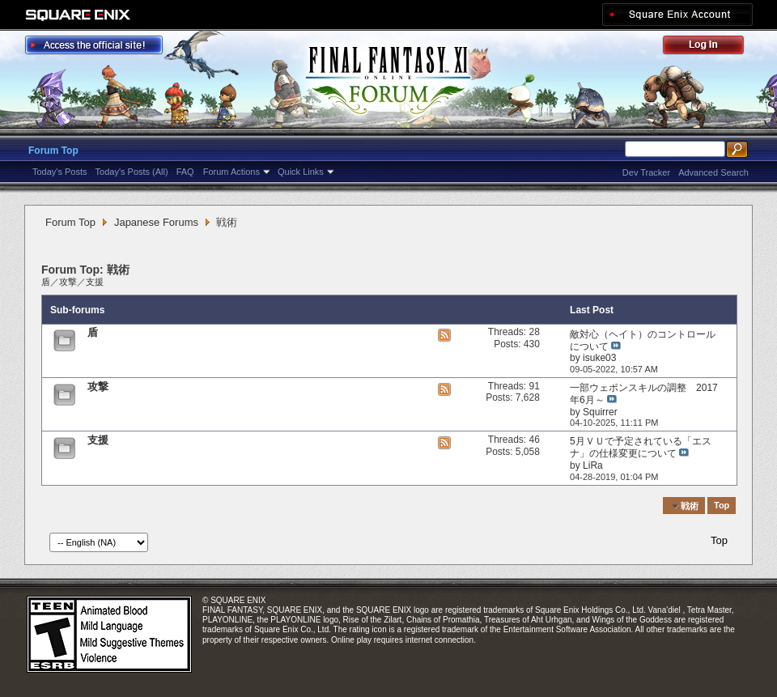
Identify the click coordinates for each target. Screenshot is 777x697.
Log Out (711, 47)
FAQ (185, 171)
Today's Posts (59, 171)
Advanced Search (713, 172)
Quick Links (301, 171)
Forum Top (53, 150)
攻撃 (68, 282)
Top (721, 506)
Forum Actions (231, 171)
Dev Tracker (646, 172)
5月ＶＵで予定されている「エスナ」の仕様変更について (640, 447)
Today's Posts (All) (132, 171)
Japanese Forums (156, 222)
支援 (95, 282)
